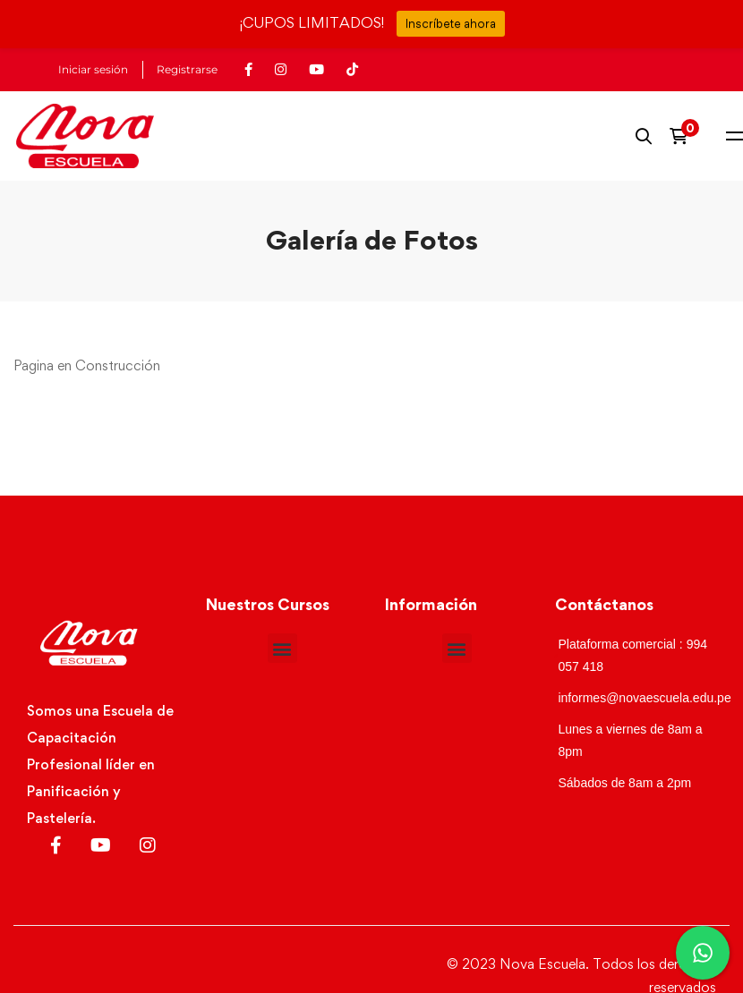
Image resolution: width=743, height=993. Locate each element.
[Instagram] (147, 845)
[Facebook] (55, 845)
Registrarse (187, 69)
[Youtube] (101, 845)
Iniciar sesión (93, 69)
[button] (282, 648)
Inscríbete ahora (451, 23)
